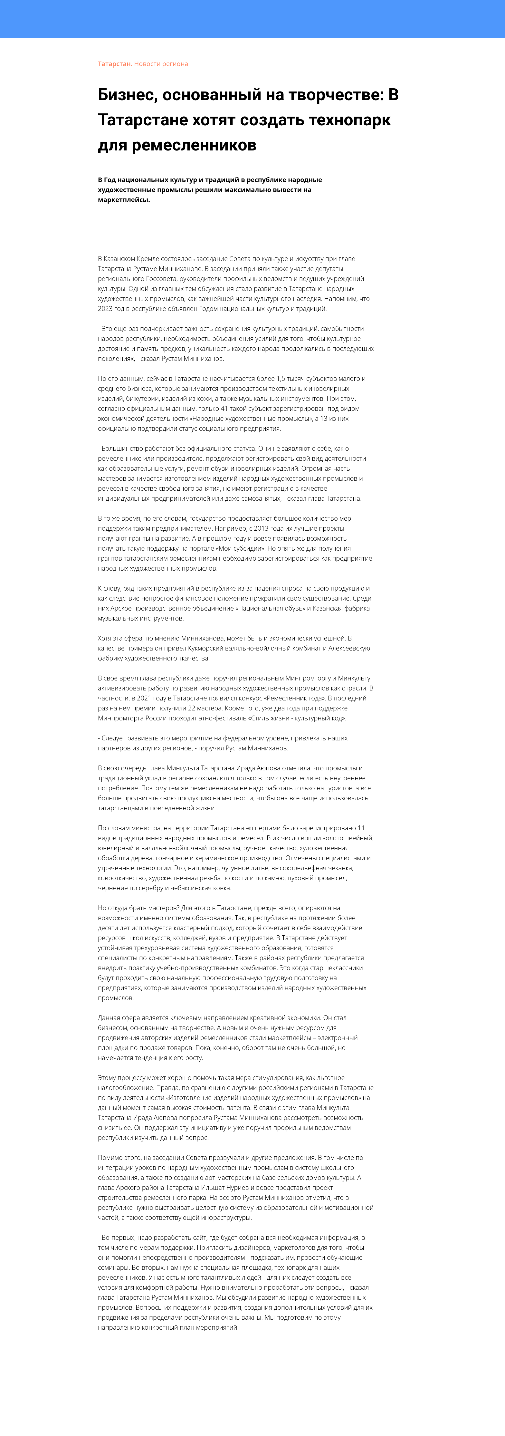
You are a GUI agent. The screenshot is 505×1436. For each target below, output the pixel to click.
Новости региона (161, 63)
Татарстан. (116, 63)
